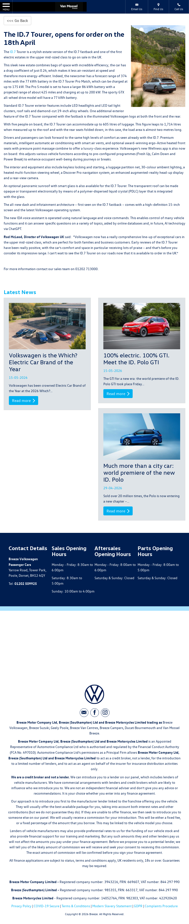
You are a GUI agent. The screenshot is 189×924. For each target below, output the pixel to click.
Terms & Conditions (76, 906)
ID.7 (12, 51)
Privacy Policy (21, 906)
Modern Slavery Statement (112, 906)
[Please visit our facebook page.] (94, 712)
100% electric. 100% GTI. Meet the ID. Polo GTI (136, 358)
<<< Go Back (17, 20)
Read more (23, 400)
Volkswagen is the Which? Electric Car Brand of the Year (43, 361)
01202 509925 (26, 583)
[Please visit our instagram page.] (105, 712)
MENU (6, 6)
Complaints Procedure (161, 906)
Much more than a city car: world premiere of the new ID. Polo (139, 472)
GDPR (138, 906)
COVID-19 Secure (46, 906)
